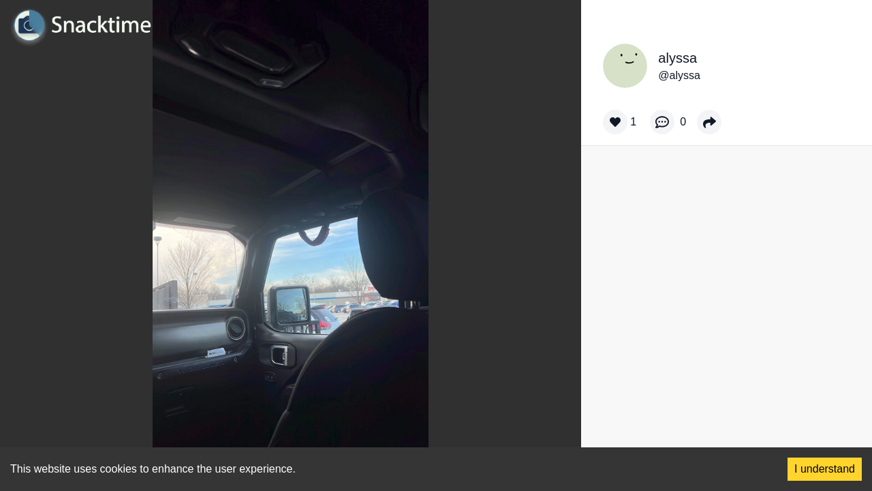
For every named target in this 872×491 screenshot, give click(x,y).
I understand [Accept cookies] (824, 469)
